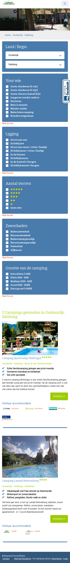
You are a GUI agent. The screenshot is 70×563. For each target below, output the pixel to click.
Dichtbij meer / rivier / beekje (27, 151)
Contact (6, 559)
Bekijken (59, 396)
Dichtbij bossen (19, 158)
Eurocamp (33, 408)
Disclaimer (26, 559)
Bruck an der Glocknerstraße (38, 363)
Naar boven (7, 123)
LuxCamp (10, 408)
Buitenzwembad (19, 231)
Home (8, 35)
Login (65, 559)
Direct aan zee (18, 140)
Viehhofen (29, 486)
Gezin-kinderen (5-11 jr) (24, 90)
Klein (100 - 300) (19, 277)
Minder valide (18, 108)
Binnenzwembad (20, 235)
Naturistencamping (22, 112)
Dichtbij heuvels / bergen (24, 165)
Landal (9, 531)
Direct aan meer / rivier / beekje (28, 147)
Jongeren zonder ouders (24, 97)
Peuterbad (16, 246)
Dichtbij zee (17, 143)
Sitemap (18, 559)
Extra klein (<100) (20, 274)
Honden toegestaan (22, 116)
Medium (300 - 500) (21, 281)
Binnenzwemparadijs (23, 243)
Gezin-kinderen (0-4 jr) (24, 86)
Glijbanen (16, 250)
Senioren (15, 101)
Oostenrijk (18, 35)
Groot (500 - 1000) (20, 285)
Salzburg (29, 35)
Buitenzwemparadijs (22, 239)
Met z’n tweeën (19, 105)
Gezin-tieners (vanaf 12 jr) (25, 94)
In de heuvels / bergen (23, 162)
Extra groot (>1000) (21, 288)
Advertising (57, 559)
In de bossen (17, 154)
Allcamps (57, 408)
